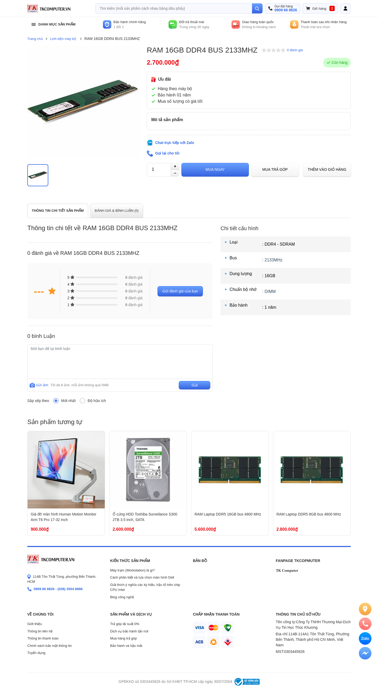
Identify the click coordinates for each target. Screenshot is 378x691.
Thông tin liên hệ (39, 631)
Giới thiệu (34, 624)
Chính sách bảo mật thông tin (49, 646)
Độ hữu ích (97, 401)
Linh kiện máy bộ (63, 39)
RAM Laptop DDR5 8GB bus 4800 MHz (308, 514)
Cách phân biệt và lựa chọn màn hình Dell (142, 577)
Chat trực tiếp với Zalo (174, 143)
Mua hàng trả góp (123, 638)
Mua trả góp (275, 169)
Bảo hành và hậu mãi (126, 646)
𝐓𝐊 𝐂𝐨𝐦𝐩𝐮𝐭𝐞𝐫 (287, 570)
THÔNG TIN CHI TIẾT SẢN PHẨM (58, 211)
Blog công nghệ (122, 597)
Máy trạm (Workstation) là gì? (132, 570)
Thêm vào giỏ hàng (327, 169)
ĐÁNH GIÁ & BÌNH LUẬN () (117, 211)
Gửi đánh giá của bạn (180, 291)
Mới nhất (68, 401)
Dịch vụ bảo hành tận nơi (129, 631)
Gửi (195, 385)
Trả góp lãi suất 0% (124, 624)
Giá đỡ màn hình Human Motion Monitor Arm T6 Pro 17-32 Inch (63, 517)
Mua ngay (215, 169)
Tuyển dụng (36, 653)
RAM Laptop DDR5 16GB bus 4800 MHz (228, 514)
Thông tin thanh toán (43, 638)
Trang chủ (35, 39)
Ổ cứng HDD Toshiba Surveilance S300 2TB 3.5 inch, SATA (145, 517)
